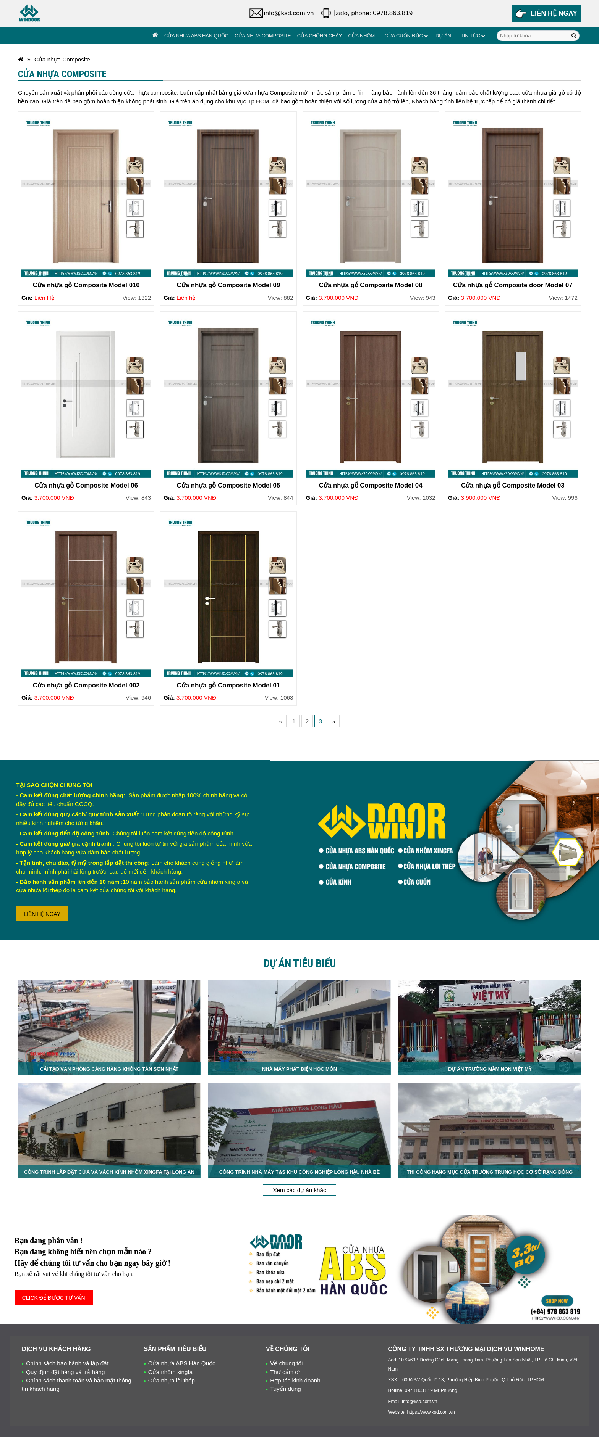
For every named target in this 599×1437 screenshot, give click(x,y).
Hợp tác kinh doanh (295, 1380)
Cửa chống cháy (319, 36)
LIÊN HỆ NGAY (42, 914)
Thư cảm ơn (286, 1372)
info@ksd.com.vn (289, 13)
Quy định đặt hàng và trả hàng (65, 1372)
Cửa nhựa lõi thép (171, 1380)
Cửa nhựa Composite (263, 36)
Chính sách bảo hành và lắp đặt (67, 1363)
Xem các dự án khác (299, 1190)
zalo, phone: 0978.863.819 (374, 13)
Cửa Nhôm (361, 36)
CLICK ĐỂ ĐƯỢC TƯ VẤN (53, 1298)
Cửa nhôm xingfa (170, 1372)
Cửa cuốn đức (403, 36)
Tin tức (470, 36)
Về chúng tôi (286, 1363)
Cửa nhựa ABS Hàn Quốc (196, 36)
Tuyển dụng (285, 1389)
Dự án (443, 36)
